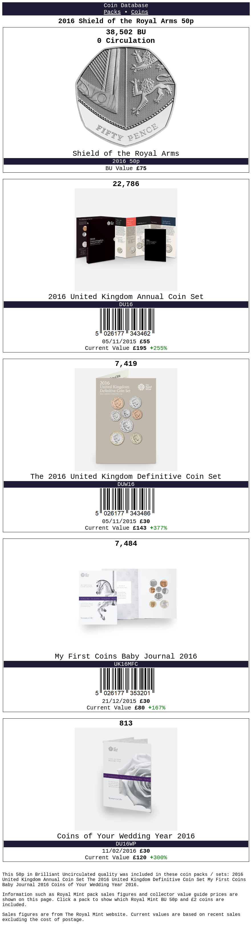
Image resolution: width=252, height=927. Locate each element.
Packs (112, 12)
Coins (139, 12)
